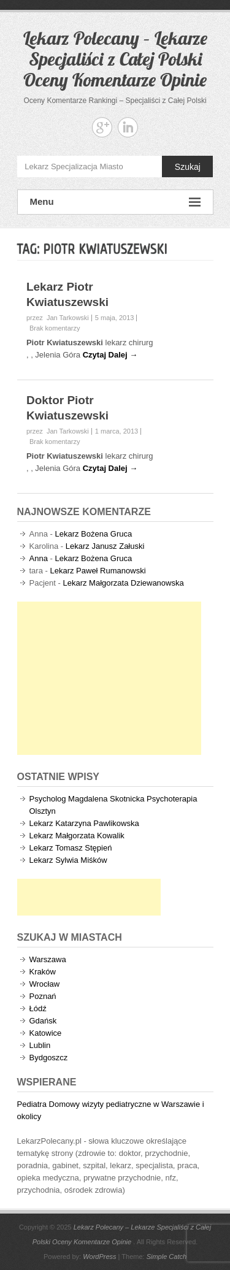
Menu (115, 202)
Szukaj (188, 167)
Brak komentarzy (54, 328)
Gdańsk (43, 1020)
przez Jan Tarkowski (57, 317)
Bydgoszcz (48, 1057)
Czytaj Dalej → (110, 354)
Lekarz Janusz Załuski (105, 546)
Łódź (38, 1008)
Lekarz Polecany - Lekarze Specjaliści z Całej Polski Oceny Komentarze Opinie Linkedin (128, 127)
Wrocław (44, 984)
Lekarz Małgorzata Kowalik (77, 835)
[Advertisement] (109, 678)
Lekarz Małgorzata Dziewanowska (123, 582)
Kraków (42, 971)
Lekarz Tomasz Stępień (70, 847)
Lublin (40, 1045)
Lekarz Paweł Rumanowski (97, 570)
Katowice (45, 1033)
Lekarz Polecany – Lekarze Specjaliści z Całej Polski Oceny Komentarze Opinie (115, 58)
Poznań (42, 996)
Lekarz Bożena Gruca (93, 533)
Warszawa (47, 959)
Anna (38, 558)
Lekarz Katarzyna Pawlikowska (84, 823)
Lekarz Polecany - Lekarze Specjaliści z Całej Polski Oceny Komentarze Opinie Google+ (102, 127)
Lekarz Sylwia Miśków (68, 860)
